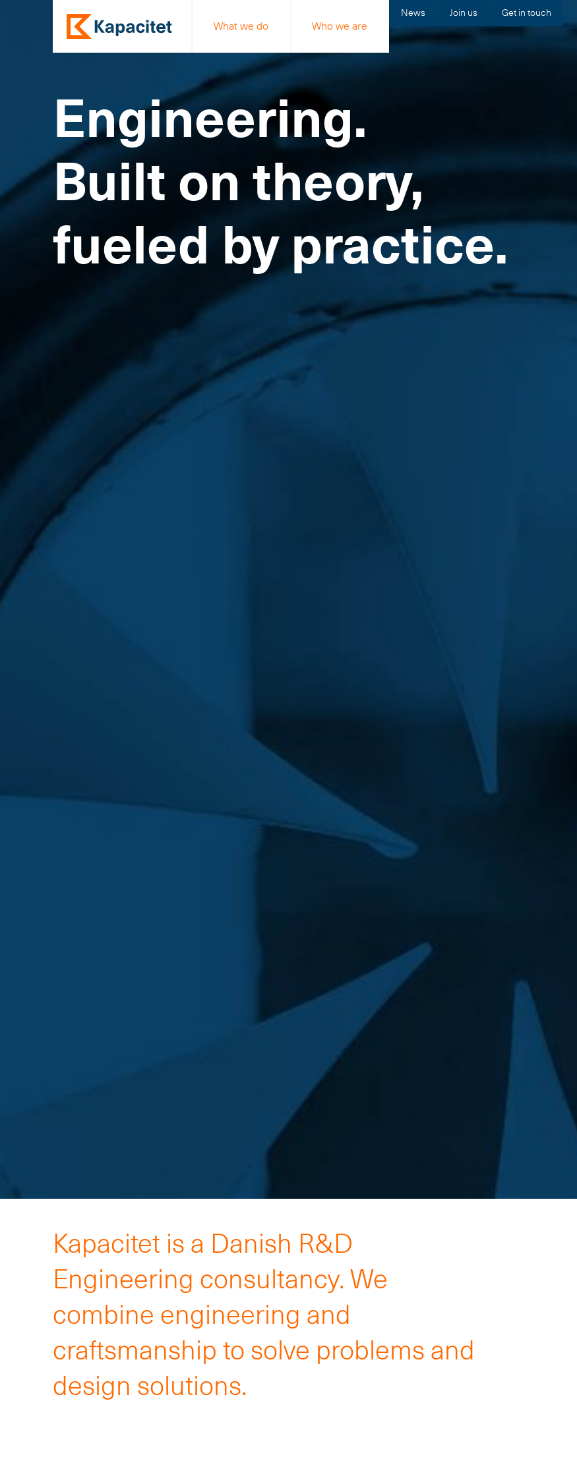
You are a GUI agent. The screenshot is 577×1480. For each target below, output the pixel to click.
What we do (241, 26)
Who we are (339, 26)
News (413, 12)
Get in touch (526, 12)
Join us (463, 12)
